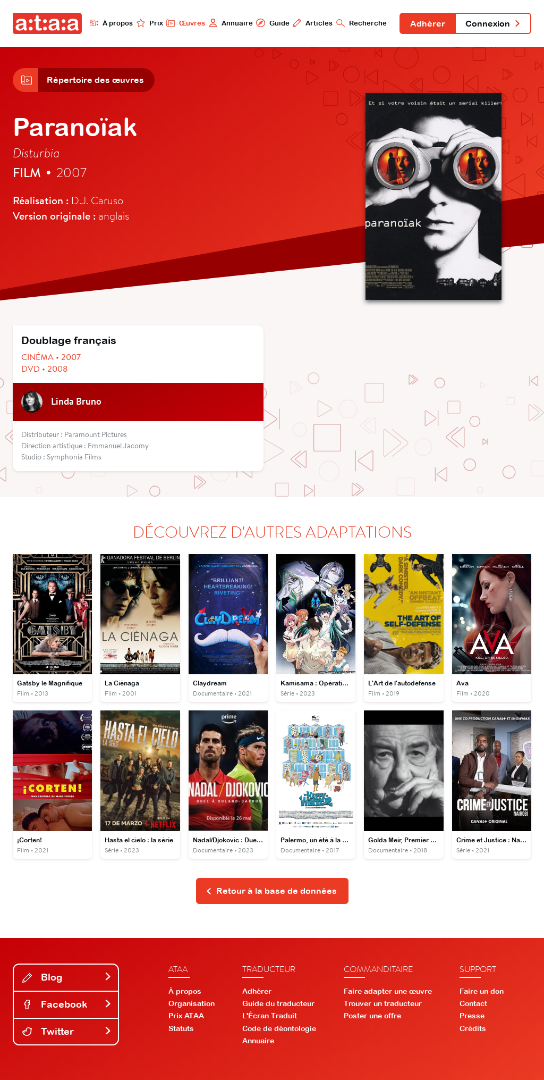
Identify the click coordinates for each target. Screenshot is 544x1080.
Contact (473, 1003)
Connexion (493, 23)
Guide (272, 23)
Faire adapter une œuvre (388, 991)
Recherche (361, 23)
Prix (150, 23)
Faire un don (482, 991)
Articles (313, 23)
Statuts (181, 1028)
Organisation (191, 1003)
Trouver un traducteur (383, 1003)
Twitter (67, 1031)
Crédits (473, 1028)
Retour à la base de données (271, 890)
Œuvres (185, 23)
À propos (111, 23)
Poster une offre (372, 1015)
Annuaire (231, 23)
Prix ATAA (186, 1015)
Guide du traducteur (278, 1003)
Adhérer (427, 23)
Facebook (67, 1004)
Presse (472, 1015)
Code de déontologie (279, 1028)
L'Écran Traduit (269, 1015)
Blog (67, 977)
